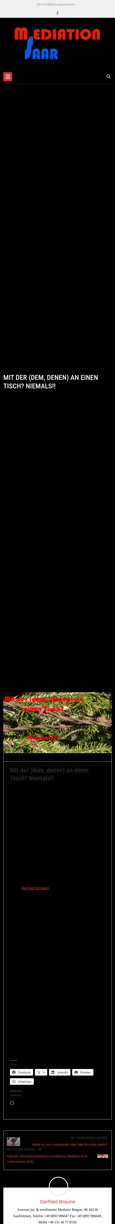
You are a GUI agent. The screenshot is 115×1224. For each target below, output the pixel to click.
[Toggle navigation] (7, 76)
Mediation (71, 758)
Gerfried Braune (22, 758)
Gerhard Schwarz (35, 890)
